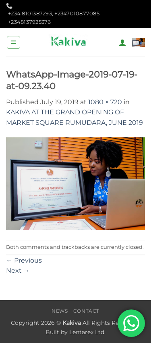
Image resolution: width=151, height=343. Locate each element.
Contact (86, 311)
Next (18, 270)
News (60, 311)
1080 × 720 (105, 102)
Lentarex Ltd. (87, 332)
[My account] (122, 42)
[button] (13, 42)
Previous (24, 260)
